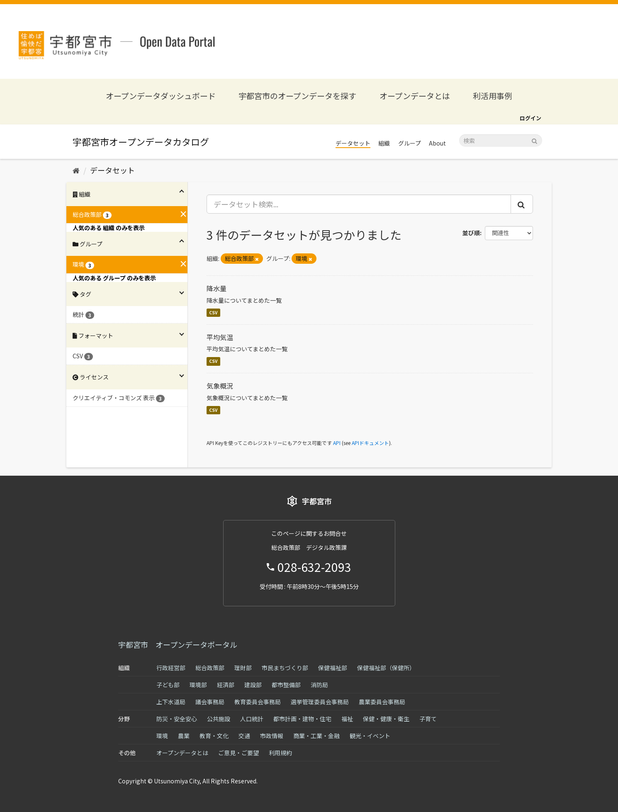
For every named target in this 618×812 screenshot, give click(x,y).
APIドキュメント (370, 442)
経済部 (225, 685)
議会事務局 (209, 702)
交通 (244, 736)
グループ (409, 143)
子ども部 (168, 685)
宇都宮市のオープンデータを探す (297, 95)
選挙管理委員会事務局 (320, 702)
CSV (213, 312)
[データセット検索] (500, 140)
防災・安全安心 (176, 719)
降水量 (216, 288)
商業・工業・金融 (316, 736)
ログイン (530, 118)
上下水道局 (170, 702)
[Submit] (534, 139)
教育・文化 (214, 736)
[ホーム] (76, 170)
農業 (184, 736)
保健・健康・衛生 (386, 719)
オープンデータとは (415, 95)
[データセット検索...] (359, 204)
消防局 (319, 685)
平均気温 (220, 337)
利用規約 (280, 753)
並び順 (471, 233)
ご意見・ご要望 (238, 753)
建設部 (253, 685)
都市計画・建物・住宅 (302, 719)
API (337, 442)
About (437, 143)
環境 (162, 736)
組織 (384, 143)
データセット (353, 143)
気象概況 (220, 386)
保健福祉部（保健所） (386, 668)
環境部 (198, 685)
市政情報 (271, 736)
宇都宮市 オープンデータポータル (177, 644)
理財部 (243, 668)
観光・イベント (370, 736)
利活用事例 (492, 95)
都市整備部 (286, 685)
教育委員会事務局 (257, 702)
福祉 (347, 719)
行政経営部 (170, 668)
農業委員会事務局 (382, 702)
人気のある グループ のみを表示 (114, 278)
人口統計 (251, 719)
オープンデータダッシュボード (161, 95)
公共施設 (218, 719)
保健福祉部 (332, 668)
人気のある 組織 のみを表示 (109, 228)
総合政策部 (209, 668)
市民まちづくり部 (285, 668)
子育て (428, 719)
